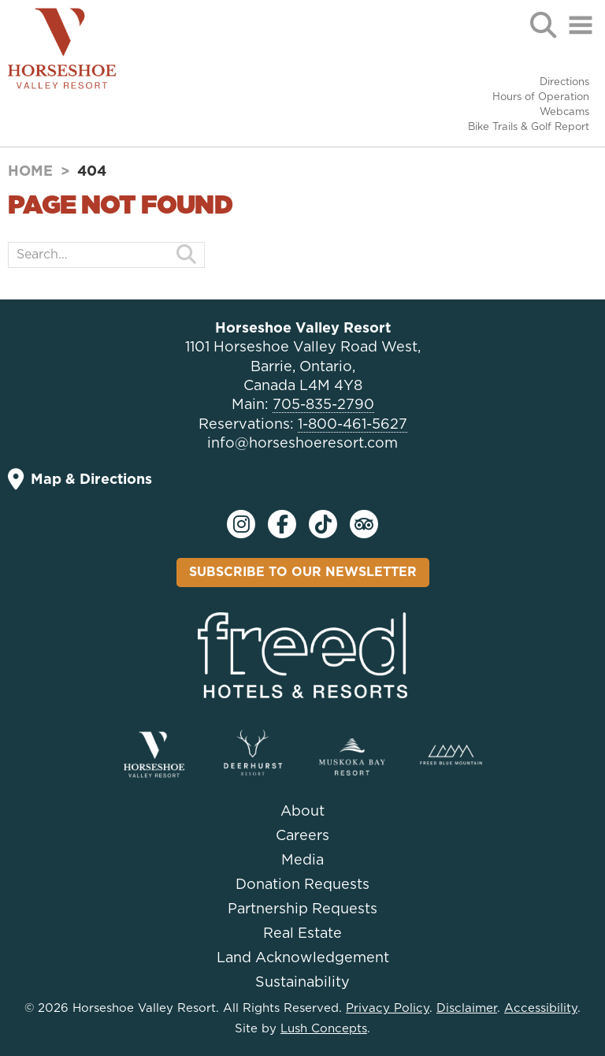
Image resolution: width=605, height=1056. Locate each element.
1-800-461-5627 (352, 425)
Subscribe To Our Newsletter (303, 572)
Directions (564, 82)
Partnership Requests (302, 909)
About (302, 812)
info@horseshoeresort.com (302, 444)
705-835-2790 (323, 405)
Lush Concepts (323, 1029)
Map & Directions (80, 479)
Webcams (564, 112)
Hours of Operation (540, 97)
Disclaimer (466, 1008)
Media (302, 860)
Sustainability (302, 983)
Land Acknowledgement (303, 958)
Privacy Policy (387, 1008)
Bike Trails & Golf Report (528, 127)
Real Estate (302, 934)
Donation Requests (302, 885)
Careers (302, 836)
